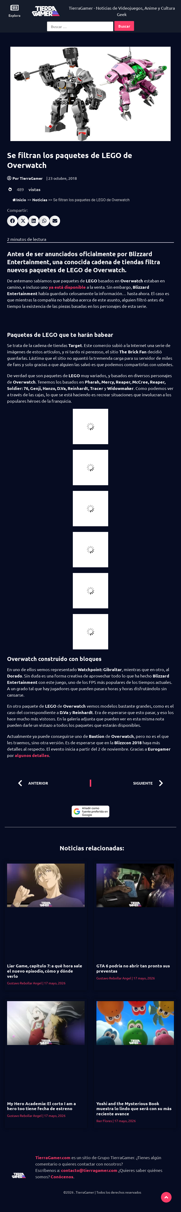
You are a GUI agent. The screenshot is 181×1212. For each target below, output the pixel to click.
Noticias (39, 199)
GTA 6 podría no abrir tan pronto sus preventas (133, 968)
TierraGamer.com (52, 1157)
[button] (12, 221)
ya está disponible (67, 287)
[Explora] (14, 8)
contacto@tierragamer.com (89, 1170)
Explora (14, 15)
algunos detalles (32, 755)
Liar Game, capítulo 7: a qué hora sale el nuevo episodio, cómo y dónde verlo (44, 970)
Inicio (19, 199)
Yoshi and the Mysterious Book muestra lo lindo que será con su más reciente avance (134, 1108)
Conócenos (62, 1176)
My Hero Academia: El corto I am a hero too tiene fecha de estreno (41, 1106)
